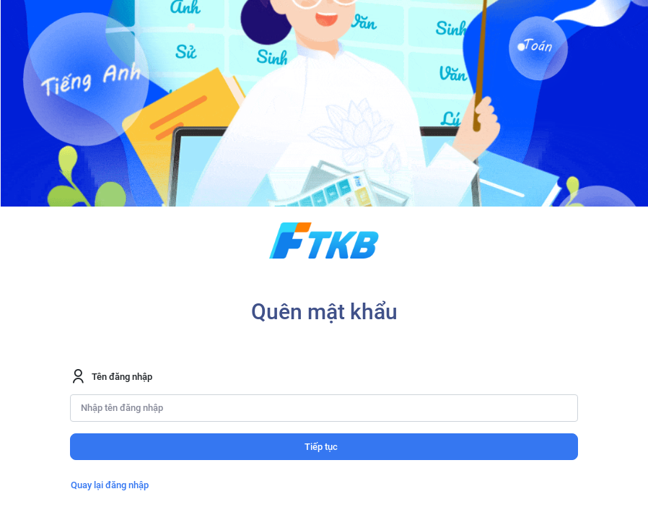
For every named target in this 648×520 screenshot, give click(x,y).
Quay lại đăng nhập (110, 485)
